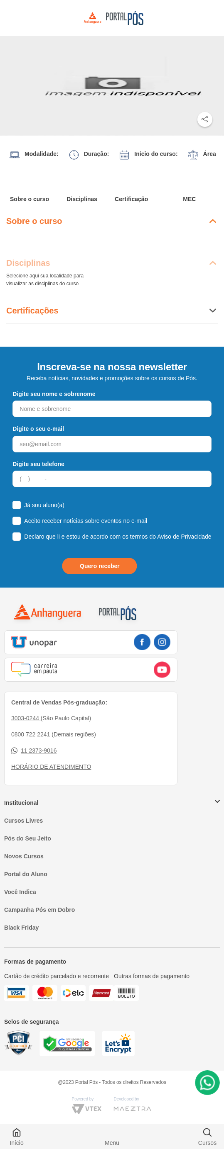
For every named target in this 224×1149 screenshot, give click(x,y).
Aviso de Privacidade (184, 536)
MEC (189, 199)
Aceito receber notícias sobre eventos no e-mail (85, 520)
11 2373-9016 (34, 750)
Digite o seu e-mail (38, 428)
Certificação (131, 199)
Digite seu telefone (38, 464)
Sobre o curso (29, 199)
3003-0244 (26, 718)
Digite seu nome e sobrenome (53, 394)
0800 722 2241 (31, 734)
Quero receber (100, 566)
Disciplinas (81, 199)
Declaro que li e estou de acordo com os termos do (117, 536)
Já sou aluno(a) (44, 505)
